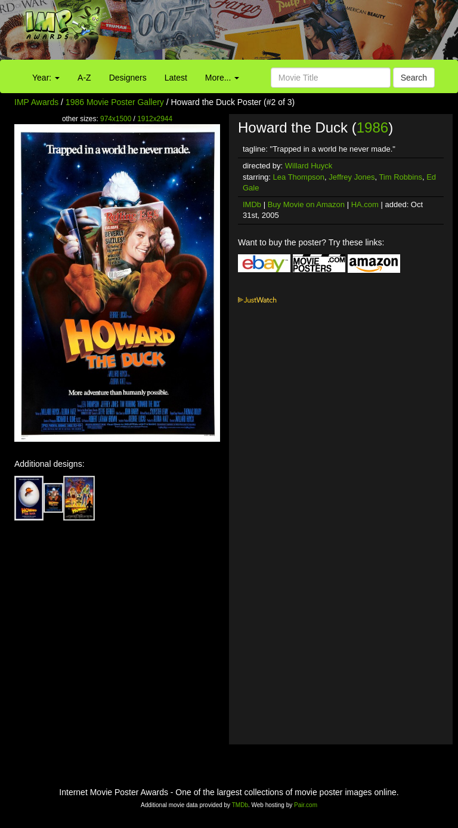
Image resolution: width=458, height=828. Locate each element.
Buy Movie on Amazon (306, 204)
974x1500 (115, 119)
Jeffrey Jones (352, 177)
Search (414, 77)
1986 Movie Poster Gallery (115, 102)
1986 (372, 127)
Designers (128, 77)
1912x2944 (154, 119)
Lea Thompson (299, 177)
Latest (176, 77)
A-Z (84, 77)
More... (222, 77)
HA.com (365, 204)
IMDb (252, 204)
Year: (46, 77)
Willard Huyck (308, 165)
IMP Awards (36, 102)
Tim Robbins (400, 177)
